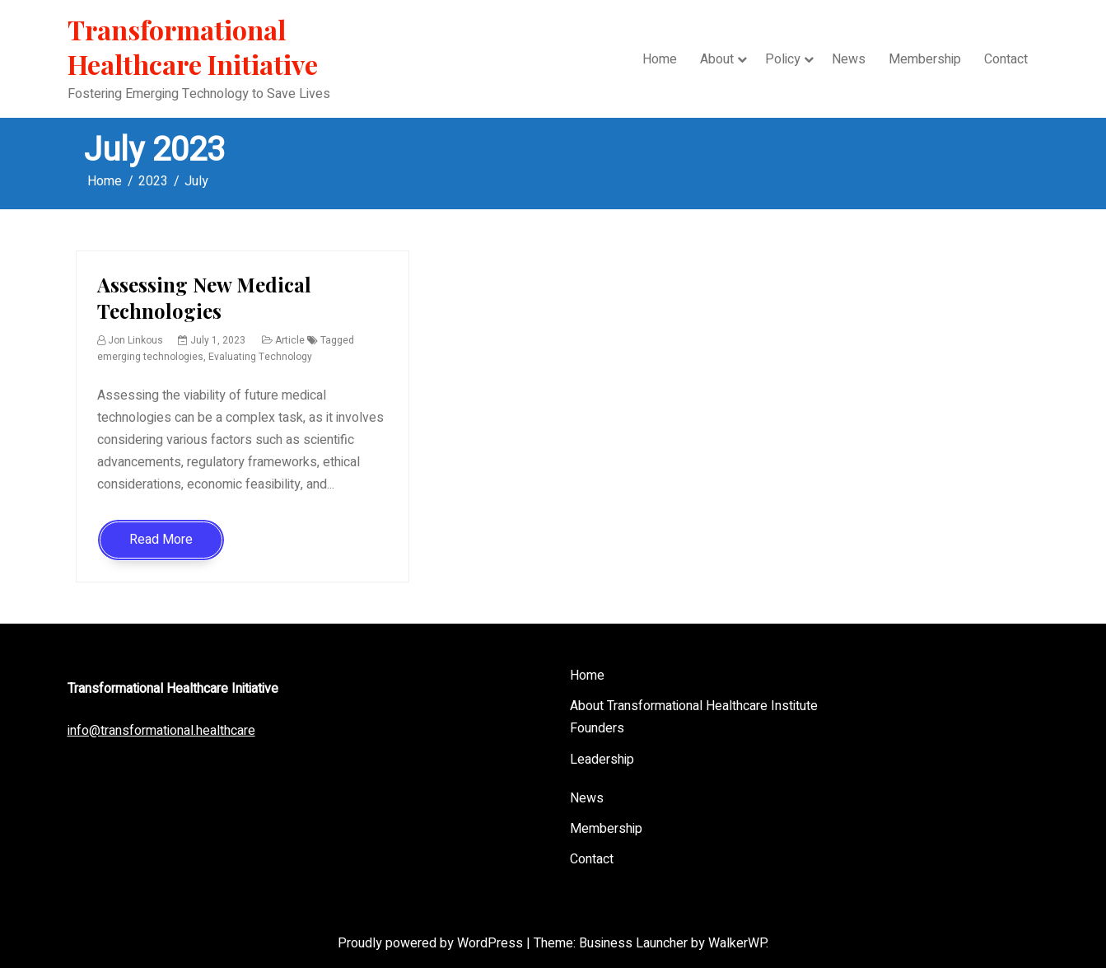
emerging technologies (150, 356)
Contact (1006, 59)
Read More (161, 539)
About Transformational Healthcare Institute (694, 706)
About (717, 59)
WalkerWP (737, 943)
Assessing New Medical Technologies (204, 297)
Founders (597, 728)
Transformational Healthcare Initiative (193, 46)
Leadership (602, 759)
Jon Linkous (135, 340)
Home (659, 59)
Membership (925, 59)
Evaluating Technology (260, 356)
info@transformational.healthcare (161, 731)
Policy (782, 59)
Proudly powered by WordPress (432, 943)
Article (290, 340)
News (849, 59)
